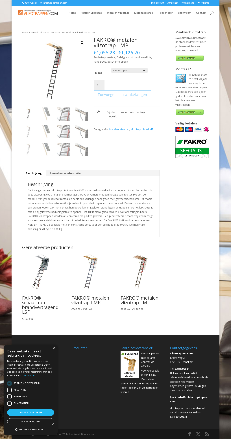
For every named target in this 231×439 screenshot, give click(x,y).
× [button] (53, 348)
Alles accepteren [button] (30, 412)
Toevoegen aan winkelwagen (122, 94)
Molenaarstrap (143, 13)
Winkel (34, 32)
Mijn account (157, 3)
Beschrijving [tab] (34, 173)
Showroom (184, 13)
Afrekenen (172, 3)
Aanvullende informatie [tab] (65, 173)
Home (72, 13)
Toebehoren (165, 13)
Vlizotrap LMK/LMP (50, 32)
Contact (201, 13)
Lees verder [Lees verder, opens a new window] (29, 375)
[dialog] (31, 390)
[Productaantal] (99, 85)
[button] (82, 43)
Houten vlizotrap (91, 13)
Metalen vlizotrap (118, 13)
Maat (98, 72)
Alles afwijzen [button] (30, 421)
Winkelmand (188, 3)
